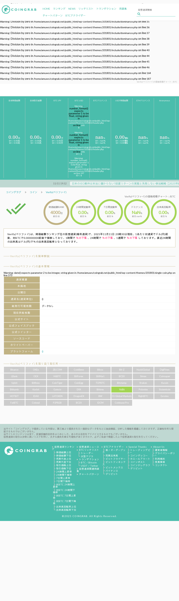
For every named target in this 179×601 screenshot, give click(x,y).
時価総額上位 (63, 452)
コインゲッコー (139, 455)
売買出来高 (112, 455)
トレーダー (87, 453)
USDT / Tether (89, 465)
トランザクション (89, 459)
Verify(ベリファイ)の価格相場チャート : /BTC (150, 196)
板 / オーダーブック (114, 451)
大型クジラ (87, 456)
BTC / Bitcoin (89, 462)
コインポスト (137, 462)
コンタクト (161, 465)
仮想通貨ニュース (89, 446)
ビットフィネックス (114, 463)
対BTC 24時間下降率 (64, 491)
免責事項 (160, 462)
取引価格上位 (63, 465)
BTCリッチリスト (89, 449)
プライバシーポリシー (163, 454)
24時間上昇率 (64, 471)
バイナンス (112, 470)
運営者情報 (161, 450)
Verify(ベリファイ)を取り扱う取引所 (34, 363)
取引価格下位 (63, 468)
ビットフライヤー (116, 458)
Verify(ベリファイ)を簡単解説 (30, 256)
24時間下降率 (64, 474)
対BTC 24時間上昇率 (64, 485)
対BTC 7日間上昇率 (64, 496)
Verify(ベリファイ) (56, 192)
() (42, 351)
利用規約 (160, 458)
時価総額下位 (63, 455)
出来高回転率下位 (66, 509)
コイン (33, 192)
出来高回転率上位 (66, 506)
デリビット (112, 474)
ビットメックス (114, 467)
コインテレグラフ (140, 465)
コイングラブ (13, 192)
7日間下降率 (63, 481)
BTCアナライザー (114, 446)
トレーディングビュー (138, 451)
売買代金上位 (63, 458)
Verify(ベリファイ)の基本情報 (30, 266)
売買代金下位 (63, 462)
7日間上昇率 (63, 478)
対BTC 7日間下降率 (64, 502)
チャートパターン (89, 474)
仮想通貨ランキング (63, 448)
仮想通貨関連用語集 (88, 470)
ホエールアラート (140, 458)
